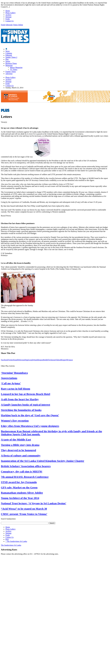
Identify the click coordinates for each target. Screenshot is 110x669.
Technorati (52, 360)
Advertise (8, 74)
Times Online (18, 25)
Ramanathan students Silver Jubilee (22, 492)
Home (7, 11)
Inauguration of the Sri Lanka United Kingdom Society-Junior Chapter (42, 460)
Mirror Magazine (16, 67)
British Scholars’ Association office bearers (26, 466)
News (7, 51)
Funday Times (10, 72)
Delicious (21, 360)
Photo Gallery (10, 13)
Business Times (11, 63)
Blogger (63, 360)
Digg (26, 360)
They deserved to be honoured (18, 450)
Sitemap (8, 17)
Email (15, 360)
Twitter (10, 360)
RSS (7, 539)
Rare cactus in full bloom (15, 388)
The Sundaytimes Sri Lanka (16, 541)
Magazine (9, 65)
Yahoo (58, 360)
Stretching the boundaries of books (21, 409)
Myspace (69, 360)
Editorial (8, 55)
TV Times (13, 69)
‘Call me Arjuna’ (11, 383)
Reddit (45, 360)
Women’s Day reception (15, 420)
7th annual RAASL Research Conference (25, 476)
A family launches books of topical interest (25, 404)
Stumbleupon (38, 360)
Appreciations (9, 378)
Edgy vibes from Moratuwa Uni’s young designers (30, 425)
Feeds (7, 19)
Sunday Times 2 (11, 57)
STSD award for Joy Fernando (19, 482)
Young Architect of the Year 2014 (20, 498)
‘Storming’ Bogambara (14, 372)
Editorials (9, 25)
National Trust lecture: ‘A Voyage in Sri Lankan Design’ (33, 503)
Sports (7, 61)
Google (31, 360)
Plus (7, 59)
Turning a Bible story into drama (20, 444)
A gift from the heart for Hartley (20, 399)
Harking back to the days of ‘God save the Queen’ (30, 415)
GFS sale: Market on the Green (19, 487)
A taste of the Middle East (16, 439)
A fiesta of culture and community (20, 455)
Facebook (4, 360)
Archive (8, 15)
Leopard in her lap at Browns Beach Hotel (25, 394)
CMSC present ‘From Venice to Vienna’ (24, 514)
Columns (8, 53)
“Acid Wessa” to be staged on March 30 (24, 508)
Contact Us (9, 21)
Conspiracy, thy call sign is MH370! (21, 471)
